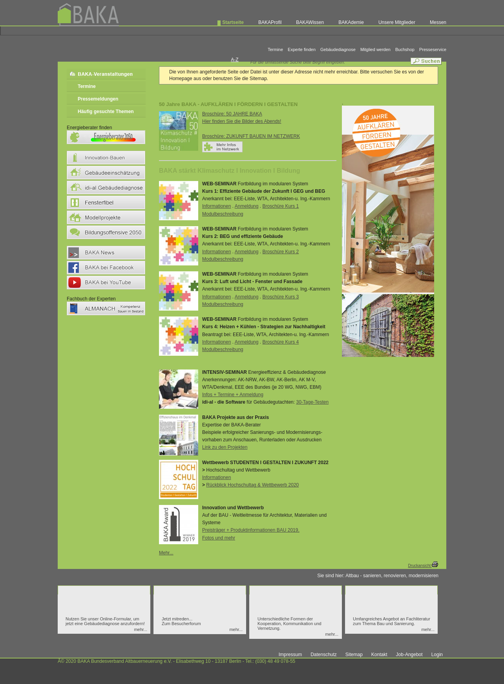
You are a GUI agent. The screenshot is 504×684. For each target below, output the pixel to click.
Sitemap (354, 654)
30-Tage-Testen (312, 402)
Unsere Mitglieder (396, 22)
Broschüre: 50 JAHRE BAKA (232, 114)
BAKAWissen (310, 22)
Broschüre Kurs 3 (280, 297)
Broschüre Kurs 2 (280, 251)
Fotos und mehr (218, 538)
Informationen (216, 206)
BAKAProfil (269, 22)
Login (437, 654)
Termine (275, 49)
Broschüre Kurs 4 (280, 342)
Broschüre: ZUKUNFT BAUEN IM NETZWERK (251, 136)
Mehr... (166, 553)
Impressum (290, 654)
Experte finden (302, 49)
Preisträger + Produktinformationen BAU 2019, (250, 530)
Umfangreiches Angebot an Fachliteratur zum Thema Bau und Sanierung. (391, 621)
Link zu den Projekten (224, 447)
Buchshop (405, 49)
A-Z (234, 59)
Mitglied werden (375, 49)
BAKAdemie (351, 22)
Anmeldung (247, 206)
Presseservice (432, 49)
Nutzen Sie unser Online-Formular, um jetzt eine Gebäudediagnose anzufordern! (105, 621)
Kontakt (379, 654)
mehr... (140, 629)
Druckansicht (423, 565)
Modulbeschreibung (222, 214)
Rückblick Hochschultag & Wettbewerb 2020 (252, 485)
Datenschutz (323, 654)
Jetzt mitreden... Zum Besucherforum (181, 621)
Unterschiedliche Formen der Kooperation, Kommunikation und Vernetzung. (289, 623)
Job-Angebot (409, 654)
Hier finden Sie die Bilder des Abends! (241, 121)
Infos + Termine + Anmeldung (232, 394)
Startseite (233, 22)
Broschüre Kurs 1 (280, 206)
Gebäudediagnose (338, 49)
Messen (438, 22)
